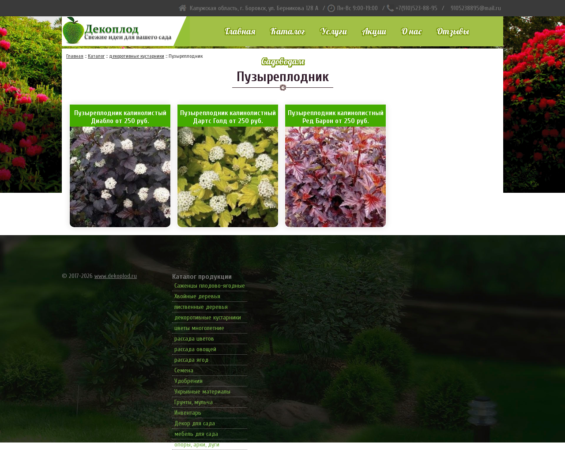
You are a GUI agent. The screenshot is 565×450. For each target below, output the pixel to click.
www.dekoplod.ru (115, 276)
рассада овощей (195, 349)
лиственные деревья (201, 307)
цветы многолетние (199, 328)
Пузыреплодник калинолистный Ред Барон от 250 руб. (336, 117)
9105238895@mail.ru (476, 8)
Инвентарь (187, 412)
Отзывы (453, 31)
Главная (240, 31)
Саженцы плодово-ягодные (209, 285)
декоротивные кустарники (207, 317)
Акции (374, 31)
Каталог (287, 31)
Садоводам (282, 61)
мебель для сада (196, 434)
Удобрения (188, 381)
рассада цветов (194, 338)
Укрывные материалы (202, 391)
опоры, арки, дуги (196, 444)
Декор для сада (194, 423)
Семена (183, 370)
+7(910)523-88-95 (416, 8)
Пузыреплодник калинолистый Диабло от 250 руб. (120, 117)
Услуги (333, 31)
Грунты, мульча (193, 402)
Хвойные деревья (197, 296)
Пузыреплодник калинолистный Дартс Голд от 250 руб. (228, 117)
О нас (411, 31)
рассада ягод (191, 360)
